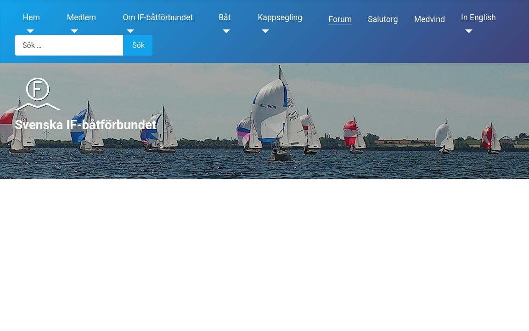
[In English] (467, 31)
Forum (340, 19)
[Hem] (28, 31)
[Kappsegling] (263, 31)
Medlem (81, 17)
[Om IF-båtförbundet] (128, 31)
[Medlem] (73, 31)
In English (478, 17)
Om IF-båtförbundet (158, 17)
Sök (138, 45)
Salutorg (383, 19)
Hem (31, 17)
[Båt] (224, 31)
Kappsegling (280, 17)
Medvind (429, 19)
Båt (225, 17)
